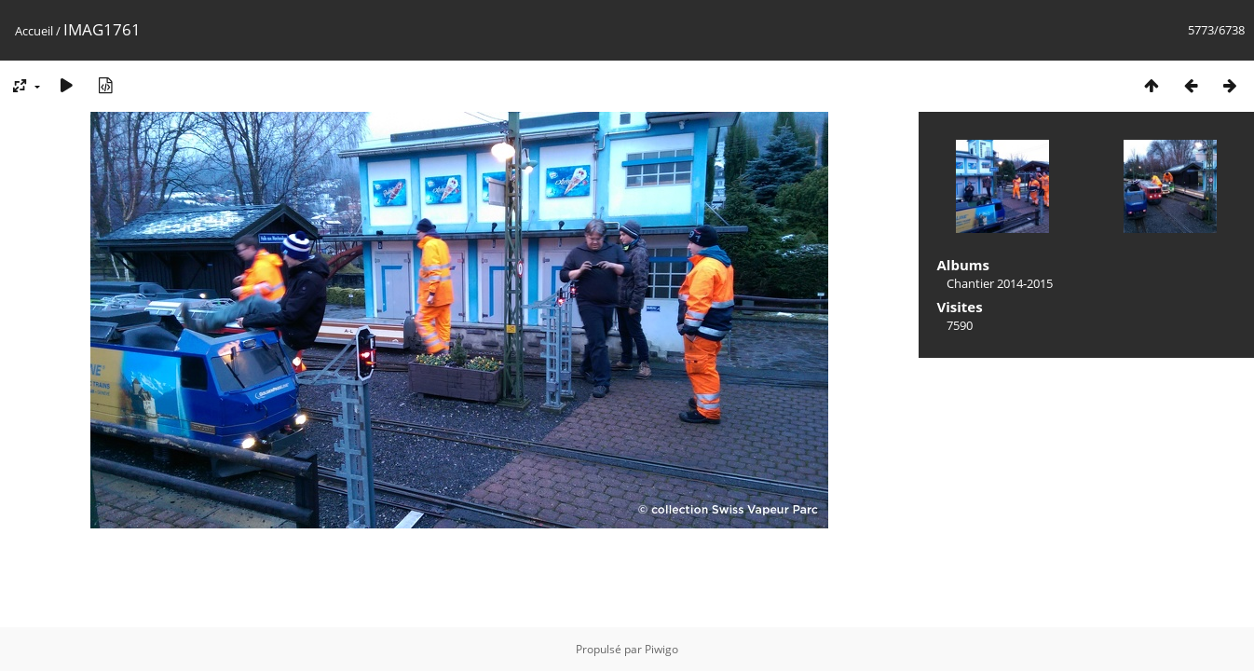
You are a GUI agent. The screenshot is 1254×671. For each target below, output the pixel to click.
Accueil (34, 30)
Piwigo (661, 649)
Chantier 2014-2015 (1000, 283)
